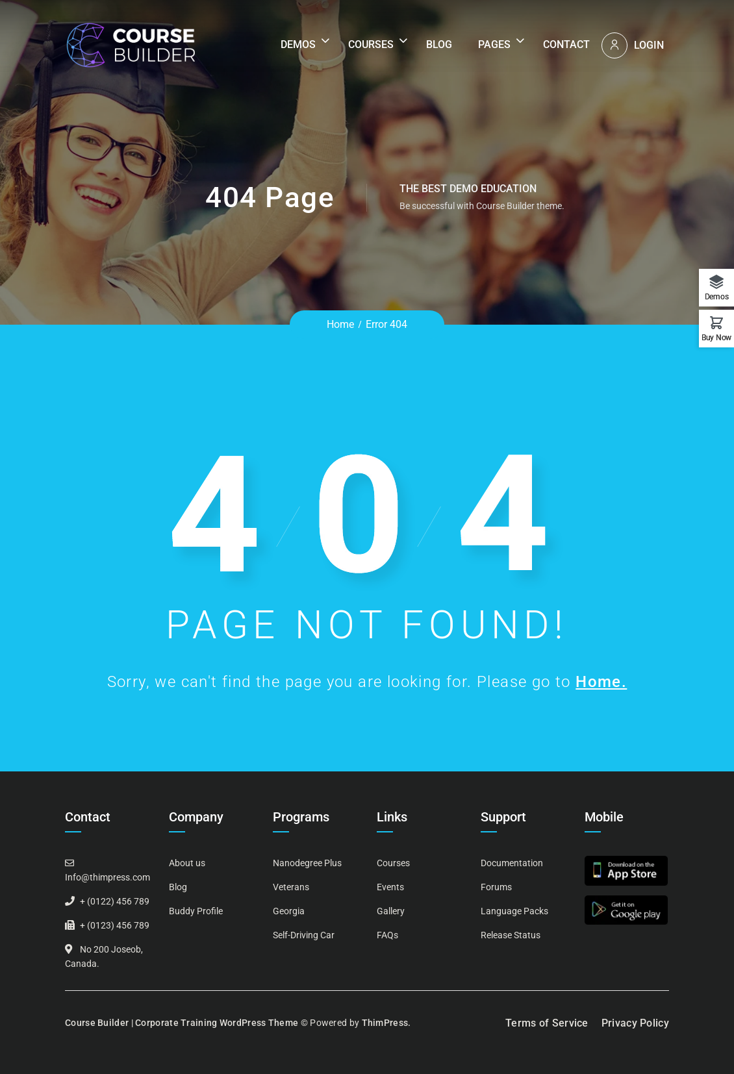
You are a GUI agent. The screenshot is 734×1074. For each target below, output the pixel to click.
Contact (566, 44)
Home (340, 324)
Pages (494, 44)
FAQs (387, 935)
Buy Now (716, 337)
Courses (371, 44)
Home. (601, 682)
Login (649, 45)
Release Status (510, 935)
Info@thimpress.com (107, 877)
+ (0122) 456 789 (114, 901)
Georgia (289, 911)
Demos (298, 44)
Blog (439, 44)
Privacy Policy (635, 1023)
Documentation (512, 863)
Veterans (291, 887)
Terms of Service (546, 1023)
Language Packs (514, 911)
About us (187, 863)
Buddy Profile (196, 911)
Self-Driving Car (304, 935)
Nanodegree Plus (307, 863)
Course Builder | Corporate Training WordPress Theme (181, 1023)
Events (390, 887)
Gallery (391, 911)
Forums (496, 887)
